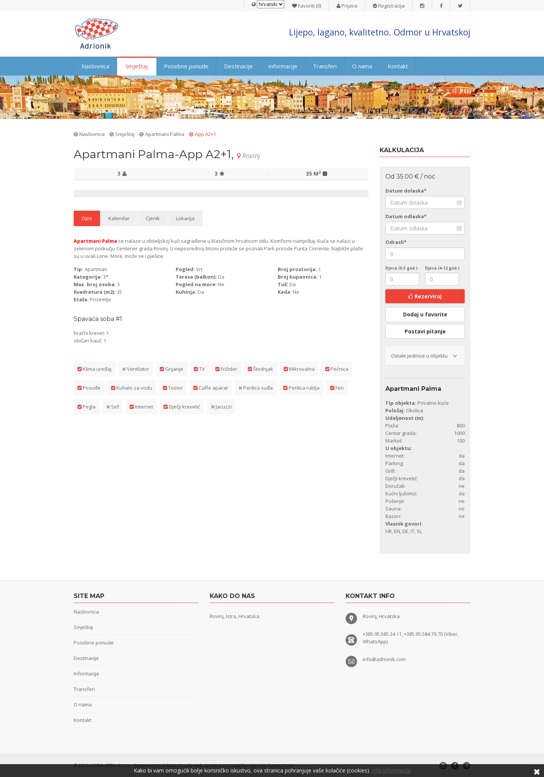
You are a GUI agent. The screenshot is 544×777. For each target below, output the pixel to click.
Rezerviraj (425, 296)
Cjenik (153, 218)
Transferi (325, 66)
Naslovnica (95, 66)
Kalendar (119, 218)
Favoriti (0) (306, 5)
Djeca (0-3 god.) (401, 268)
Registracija (389, 5)
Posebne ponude (186, 66)
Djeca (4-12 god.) (442, 268)
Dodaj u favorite (425, 314)
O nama (362, 66)
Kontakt (398, 66)
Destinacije (238, 66)
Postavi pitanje (425, 331)
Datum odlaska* (406, 216)
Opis (87, 218)
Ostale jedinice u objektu (424, 355)
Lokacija (185, 218)
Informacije (282, 66)
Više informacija (391, 770)
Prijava (347, 5)
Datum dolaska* (406, 190)
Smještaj (136, 66)
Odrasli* (395, 242)
